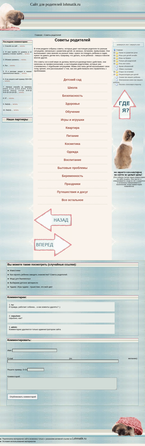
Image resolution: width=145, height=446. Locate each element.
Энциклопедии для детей (128, 74)
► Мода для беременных (19, 279)
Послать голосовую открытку (130, 84)
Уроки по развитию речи (128, 53)
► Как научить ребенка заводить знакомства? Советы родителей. (37, 274)
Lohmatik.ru (79, 440)
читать (22, 46)
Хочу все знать (124, 63)
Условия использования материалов (18, 444)
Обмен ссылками (125, 69)
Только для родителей (127, 61)
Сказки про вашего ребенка (129, 77)
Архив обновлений (126, 66)
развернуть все (123, 45)
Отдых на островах (126, 72)
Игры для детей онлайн (128, 55)
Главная (38, 35)
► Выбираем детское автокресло (22, 283)
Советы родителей (52, 35)
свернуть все (135, 45)
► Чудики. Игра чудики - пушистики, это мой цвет (30, 287)
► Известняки (13, 270)
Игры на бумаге (125, 58)
